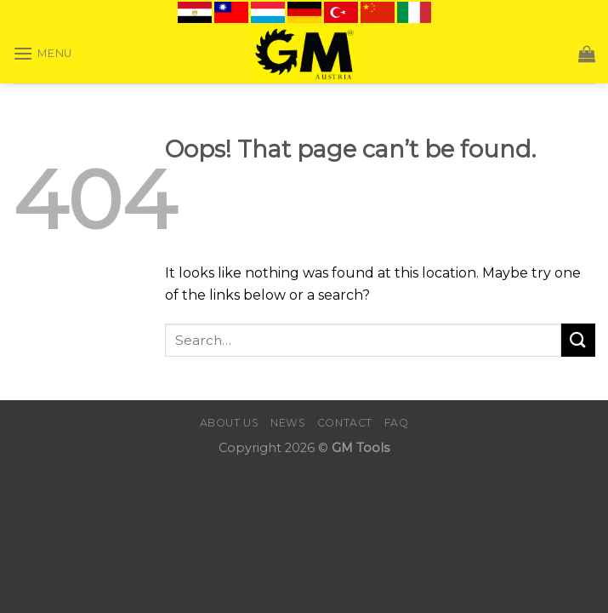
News (287, 422)
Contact (344, 422)
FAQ (396, 422)
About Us (229, 422)
